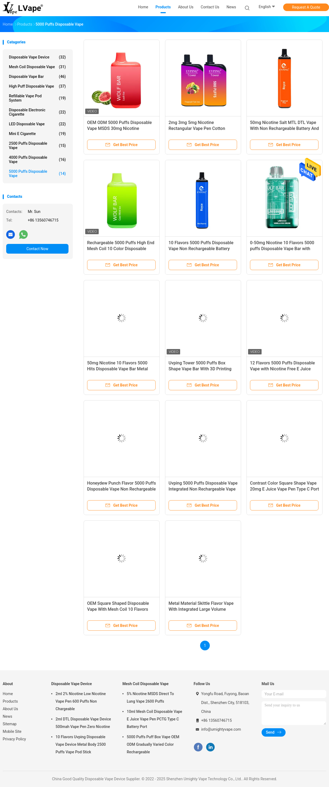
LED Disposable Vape (37, 124)
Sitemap (9, 724)
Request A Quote (306, 7)
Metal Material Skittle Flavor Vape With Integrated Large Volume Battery (201, 609)
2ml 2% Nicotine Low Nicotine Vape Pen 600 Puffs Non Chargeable (81, 701)
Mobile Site (12, 731)
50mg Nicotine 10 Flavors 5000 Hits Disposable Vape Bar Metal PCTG (117, 368)
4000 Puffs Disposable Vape (37, 159)
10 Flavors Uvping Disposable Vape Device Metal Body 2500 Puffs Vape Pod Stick (81, 744)
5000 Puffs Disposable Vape (37, 173)
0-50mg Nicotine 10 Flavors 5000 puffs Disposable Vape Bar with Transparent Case (282, 248)
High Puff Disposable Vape (37, 86)
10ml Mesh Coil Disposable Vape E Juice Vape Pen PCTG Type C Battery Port (154, 719)
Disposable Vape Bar (37, 76)
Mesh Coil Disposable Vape (37, 67)
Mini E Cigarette (37, 133)
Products (10, 701)
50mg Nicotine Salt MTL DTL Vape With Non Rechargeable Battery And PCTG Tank (284, 128)
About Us (10, 709)
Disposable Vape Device (37, 57)
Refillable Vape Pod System (37, 98)
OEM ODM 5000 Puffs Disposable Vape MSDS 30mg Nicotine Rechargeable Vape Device (119, 128)
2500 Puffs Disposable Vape (37, 145)
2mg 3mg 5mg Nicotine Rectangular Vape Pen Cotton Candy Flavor (197, 128)
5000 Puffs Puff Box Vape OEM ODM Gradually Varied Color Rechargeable (153, 744)
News (7, 716)
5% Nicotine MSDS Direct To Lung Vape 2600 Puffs (150, 697)
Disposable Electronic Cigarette (37, 112)
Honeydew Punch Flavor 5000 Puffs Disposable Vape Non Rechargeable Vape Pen (121, 489)
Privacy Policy (14, 739)
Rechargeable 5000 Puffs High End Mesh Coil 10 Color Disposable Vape (120, 248)
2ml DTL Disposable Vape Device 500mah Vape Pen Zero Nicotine (83, 723)
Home (8, 694)
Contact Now (37, 249)
